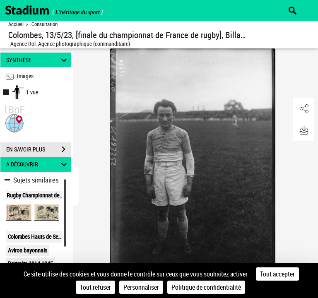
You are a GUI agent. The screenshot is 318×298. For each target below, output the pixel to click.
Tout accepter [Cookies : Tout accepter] (277, 274)
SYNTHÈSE (38, 60)
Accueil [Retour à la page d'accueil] (16, 24)
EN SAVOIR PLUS (38, 149)
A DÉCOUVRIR (38, 164)
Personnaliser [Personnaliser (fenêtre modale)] (141, 287)
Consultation (44, 24)
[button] (14, 122)
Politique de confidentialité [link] (206, 287)
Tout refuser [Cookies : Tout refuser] (95, 287)
